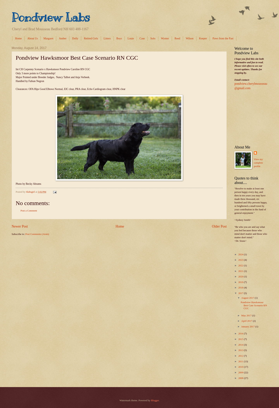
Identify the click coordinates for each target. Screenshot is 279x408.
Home (18, 38)
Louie (130, 38)
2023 (241, 260)
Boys (119, 38)
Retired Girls (91, 38)
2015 (241, 339)
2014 (241, 344)
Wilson (190, 38)
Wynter (165, 38)
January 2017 (248, 326)
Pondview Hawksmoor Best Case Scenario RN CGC (254, 305)
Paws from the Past (223, 38)
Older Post (219, 226)
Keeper (203, 38)
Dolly (75, 38)
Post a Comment (29, 210)
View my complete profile (258, 163)
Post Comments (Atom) (37, 234)
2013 (241, 350)
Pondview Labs (51, 17)
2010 (241, 367)
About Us (32, 38)
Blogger (155, 400)
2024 (241, 254)
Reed (177, 38)
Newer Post (20, 226)
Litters (107, 38)
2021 (241, 271)
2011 (241, 361)
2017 (241, 293)
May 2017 (246, 315)
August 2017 (248, 298)
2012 (241, 356)
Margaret (48, 38)
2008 (241, 378)
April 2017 (247, 321)
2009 (241, 372)
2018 (241, 287)
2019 (241, 282)
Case (142, 38)
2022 (241, 265)
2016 (241, 333)
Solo (152, 38)
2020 (241, 276)
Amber (62, 38)
